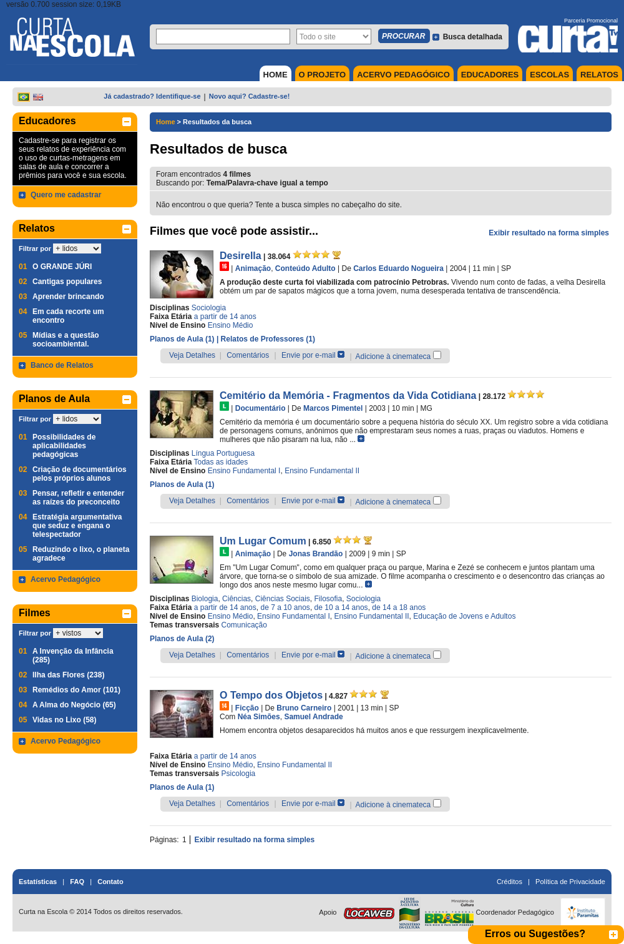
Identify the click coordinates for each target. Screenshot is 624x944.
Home (165, 121)
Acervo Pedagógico (65, 579)
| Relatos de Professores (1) (266, 339)
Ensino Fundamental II (322, 470)
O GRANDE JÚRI (62, 266)
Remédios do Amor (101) (76, 690)
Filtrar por (35, 248)
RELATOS (599, 74)
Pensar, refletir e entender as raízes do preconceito (78, 497)
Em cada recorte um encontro (68, 316)
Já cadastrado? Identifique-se (152, 96)
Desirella (240, 255)
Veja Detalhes (192, 355)
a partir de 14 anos (225, 316)
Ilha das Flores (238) (68, 675)
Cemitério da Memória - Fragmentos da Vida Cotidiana (348, 395)
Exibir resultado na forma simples (549, 233)
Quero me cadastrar (66, 194)
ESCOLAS (549, 74)
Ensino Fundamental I (244, 470)
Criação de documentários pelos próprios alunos (79, 474)
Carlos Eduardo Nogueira (398, 268)
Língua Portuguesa (223, 453)
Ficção (247, 708)
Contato (110, 881)
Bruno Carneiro (303, 708)
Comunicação (244, 625)
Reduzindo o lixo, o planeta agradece (80, 554)
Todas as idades (221, 462)
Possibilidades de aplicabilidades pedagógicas (63, 446)
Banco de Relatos (62, 365)
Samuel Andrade (313, 716)
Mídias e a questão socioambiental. (65, 339)
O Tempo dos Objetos (271, 695)
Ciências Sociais (282, 598)
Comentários (248, 355)
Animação (253, 268)
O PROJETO (322, 74)
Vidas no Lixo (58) (64, 719)
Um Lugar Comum (263, 541)
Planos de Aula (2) (182, 638)
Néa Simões (259, 716)
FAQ (77, 881)
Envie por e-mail (308, 355)
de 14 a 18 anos (399, 607)
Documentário (260, 408)
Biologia (205, 598)
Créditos (509, 881)
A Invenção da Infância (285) (73, 655)
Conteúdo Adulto (305, 268)
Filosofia (328, 598)
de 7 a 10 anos (285, 607)
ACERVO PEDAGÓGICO (403, 74)
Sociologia (209, 307)
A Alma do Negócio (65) (74, 705)
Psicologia (239, 773)
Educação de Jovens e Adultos (464, 616)
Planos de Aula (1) (183, 339)
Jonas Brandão (316, 553)
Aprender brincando (68, 296)
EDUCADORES (490, 74)
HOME (275, 74)
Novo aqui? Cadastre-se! (249, 96)
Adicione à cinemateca (393, 356)
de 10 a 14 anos (341, 607)
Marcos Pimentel (333, 408)
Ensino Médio (230, 325)
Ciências (236, 598)
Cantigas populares (67, 281)
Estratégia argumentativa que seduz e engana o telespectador (77, 526)
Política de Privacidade (570, 881)
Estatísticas (38, 881)
